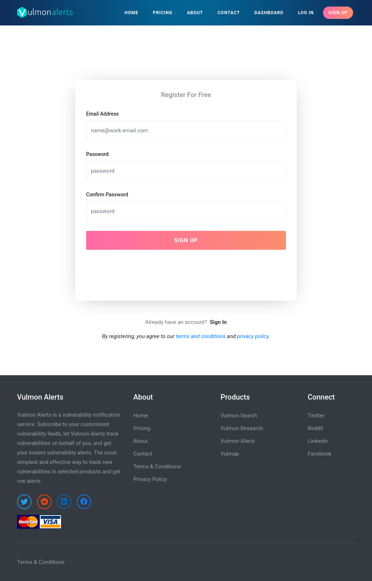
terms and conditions (201, 336)
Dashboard (268, 12)
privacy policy (253, 336)
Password (97, 154)
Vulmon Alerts (238, 441)
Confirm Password (107, 194)
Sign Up (338, 12)
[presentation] (141, 270)
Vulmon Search (239, 415)
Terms (24, 562)
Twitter (316, 415)
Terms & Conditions (157, 466)
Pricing (163, 12)
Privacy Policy (150, 479)
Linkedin (318, 441)
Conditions (52, 562)
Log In (306, 12)
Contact (229, 12)
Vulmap (230, 453)
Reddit (315, 428)
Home (131, 12)
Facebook (319, 453)
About (195, 12)
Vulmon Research (242, 428)
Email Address (102, 114)
